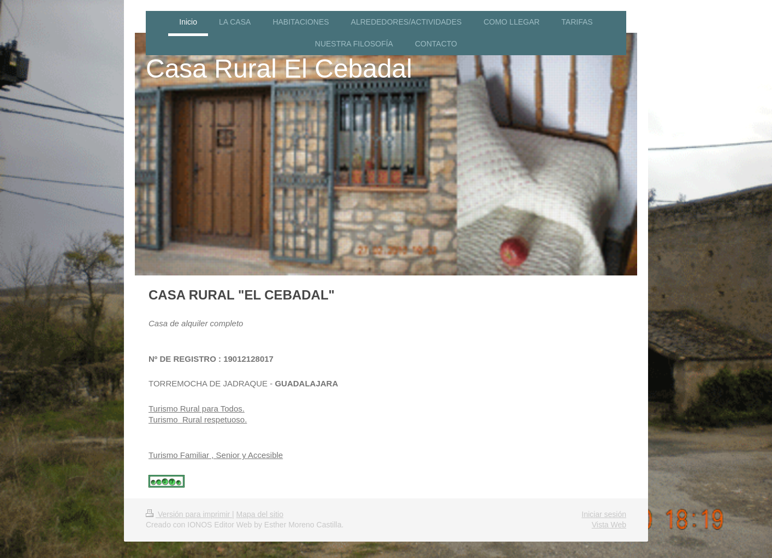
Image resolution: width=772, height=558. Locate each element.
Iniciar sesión (603, 514)
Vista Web (609, 524)
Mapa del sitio (259, 514)
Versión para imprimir (189, 514)
